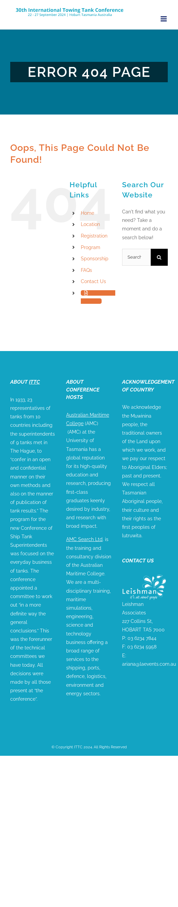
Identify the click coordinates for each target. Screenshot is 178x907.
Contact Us (93, 281)
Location (90, 224)
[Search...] (136, 257)
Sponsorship (94, 258)
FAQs (86, 270)
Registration (94, 236)
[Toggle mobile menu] (164, 18)
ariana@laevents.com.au (149, 664)
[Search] (159, 257)
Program (90, 247)
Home (87, 213)
